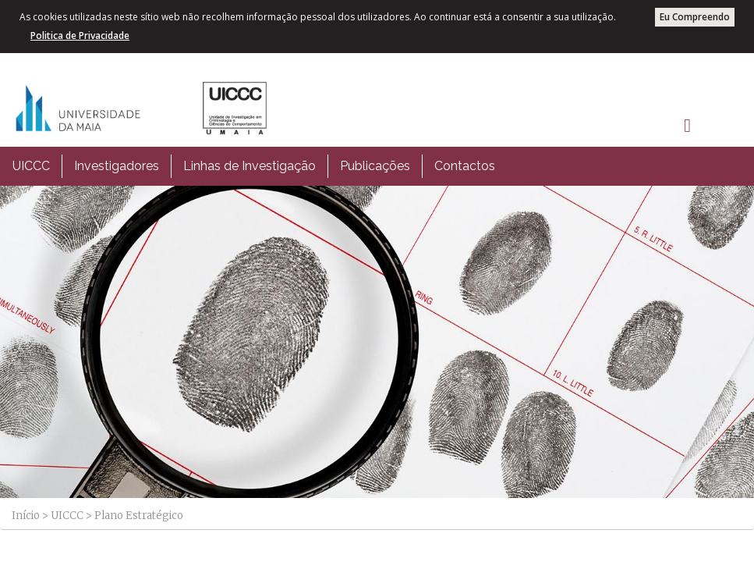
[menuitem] (31, 166)
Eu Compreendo (695, 16)
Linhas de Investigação (249, 165)
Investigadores (116, 165)
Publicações (375, 165)
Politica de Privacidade (79, 35)
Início (26, 515)
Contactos (464, 165)
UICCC (31, 165)
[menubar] (254, 166)
